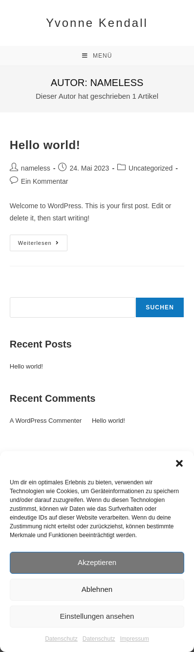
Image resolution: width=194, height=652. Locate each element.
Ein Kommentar (44, 181)
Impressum (134, 638)
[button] (179, 463)
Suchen (21, 291)
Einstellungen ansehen (97, 616)
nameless (35, 168)
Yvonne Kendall (97, 22)
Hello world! (45, 145)
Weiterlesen (42, 240)
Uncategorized (150, 168)
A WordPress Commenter (46, 420)
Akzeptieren (97, 562)
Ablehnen (97, 589)
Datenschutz (61, 638)
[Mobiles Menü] (97, 55)
